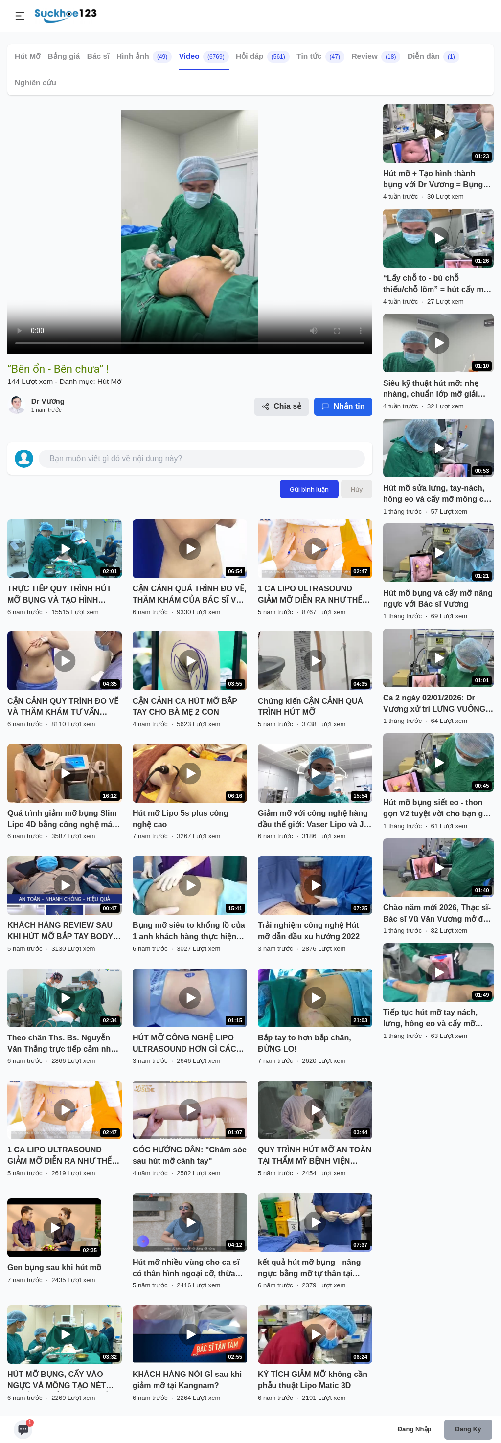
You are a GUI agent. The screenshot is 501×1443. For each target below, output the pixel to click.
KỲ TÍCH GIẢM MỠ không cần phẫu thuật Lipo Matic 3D (312, 1380)
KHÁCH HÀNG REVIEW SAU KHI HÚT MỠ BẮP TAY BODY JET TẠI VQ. (60, 932)
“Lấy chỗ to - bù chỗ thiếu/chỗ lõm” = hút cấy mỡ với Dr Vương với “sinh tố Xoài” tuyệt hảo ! (435, 284)
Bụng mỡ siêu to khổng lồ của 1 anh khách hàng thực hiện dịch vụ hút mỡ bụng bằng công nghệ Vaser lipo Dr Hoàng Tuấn (189, 932)
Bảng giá (64, 56)
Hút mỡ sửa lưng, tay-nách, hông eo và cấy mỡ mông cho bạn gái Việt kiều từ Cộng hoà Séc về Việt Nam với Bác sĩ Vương (438, 494)
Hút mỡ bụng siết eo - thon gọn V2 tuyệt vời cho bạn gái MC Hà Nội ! (436, 809)
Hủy (357, 489)
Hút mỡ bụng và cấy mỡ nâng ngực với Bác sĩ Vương (438, 599)
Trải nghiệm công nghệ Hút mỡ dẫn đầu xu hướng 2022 (309, 931)
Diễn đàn (433, 57)
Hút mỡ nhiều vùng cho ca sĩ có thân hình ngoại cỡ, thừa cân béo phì (186, 1269)
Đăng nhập (415, 1429)
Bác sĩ (98, 56)
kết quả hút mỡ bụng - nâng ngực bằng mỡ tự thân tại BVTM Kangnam (309, 1269)
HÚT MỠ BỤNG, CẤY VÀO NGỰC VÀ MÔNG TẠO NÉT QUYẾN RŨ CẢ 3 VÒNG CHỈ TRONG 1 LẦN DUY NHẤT (57, 1381)
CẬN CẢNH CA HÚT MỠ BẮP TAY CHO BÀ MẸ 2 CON (185, 707)
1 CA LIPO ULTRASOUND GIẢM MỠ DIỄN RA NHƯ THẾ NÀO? (310, 595)
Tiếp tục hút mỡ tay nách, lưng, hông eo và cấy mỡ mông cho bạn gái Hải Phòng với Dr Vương (437, 1019)
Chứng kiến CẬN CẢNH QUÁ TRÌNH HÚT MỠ (310, 707)
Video (204, 57)
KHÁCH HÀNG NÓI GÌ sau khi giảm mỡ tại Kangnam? (187, 1380)
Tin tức (320, 57)
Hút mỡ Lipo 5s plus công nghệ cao (180, 819)
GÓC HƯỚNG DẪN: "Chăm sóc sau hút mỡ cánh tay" (190, 1155)
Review (375, 57)
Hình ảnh (144, 57)
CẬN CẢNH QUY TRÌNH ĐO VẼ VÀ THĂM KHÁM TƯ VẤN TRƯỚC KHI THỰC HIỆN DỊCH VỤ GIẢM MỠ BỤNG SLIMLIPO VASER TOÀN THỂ (63, 708)
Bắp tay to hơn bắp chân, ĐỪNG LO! (304, 1043)
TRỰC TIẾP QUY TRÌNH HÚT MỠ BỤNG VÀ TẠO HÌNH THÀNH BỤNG (59, 595)
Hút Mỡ (28, 56)
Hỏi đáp (263, 57)
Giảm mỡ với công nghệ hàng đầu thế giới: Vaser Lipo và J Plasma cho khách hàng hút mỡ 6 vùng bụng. (313, 820)
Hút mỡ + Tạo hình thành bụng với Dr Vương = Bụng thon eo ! (433, 180)
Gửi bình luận (309, 489)
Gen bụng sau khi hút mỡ (54, 1267)
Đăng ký (468, 1429)
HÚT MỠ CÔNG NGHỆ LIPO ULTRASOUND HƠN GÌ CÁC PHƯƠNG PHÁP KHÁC (184, 1044)
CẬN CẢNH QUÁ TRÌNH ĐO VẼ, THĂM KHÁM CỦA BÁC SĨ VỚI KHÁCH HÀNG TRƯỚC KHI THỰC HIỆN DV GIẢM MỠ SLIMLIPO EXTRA (190, 595)
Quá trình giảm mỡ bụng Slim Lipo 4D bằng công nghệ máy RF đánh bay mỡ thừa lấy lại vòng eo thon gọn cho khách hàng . (62, 820)
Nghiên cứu (35, 82)
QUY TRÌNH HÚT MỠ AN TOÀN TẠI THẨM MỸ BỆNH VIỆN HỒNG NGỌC (314, 1156)
